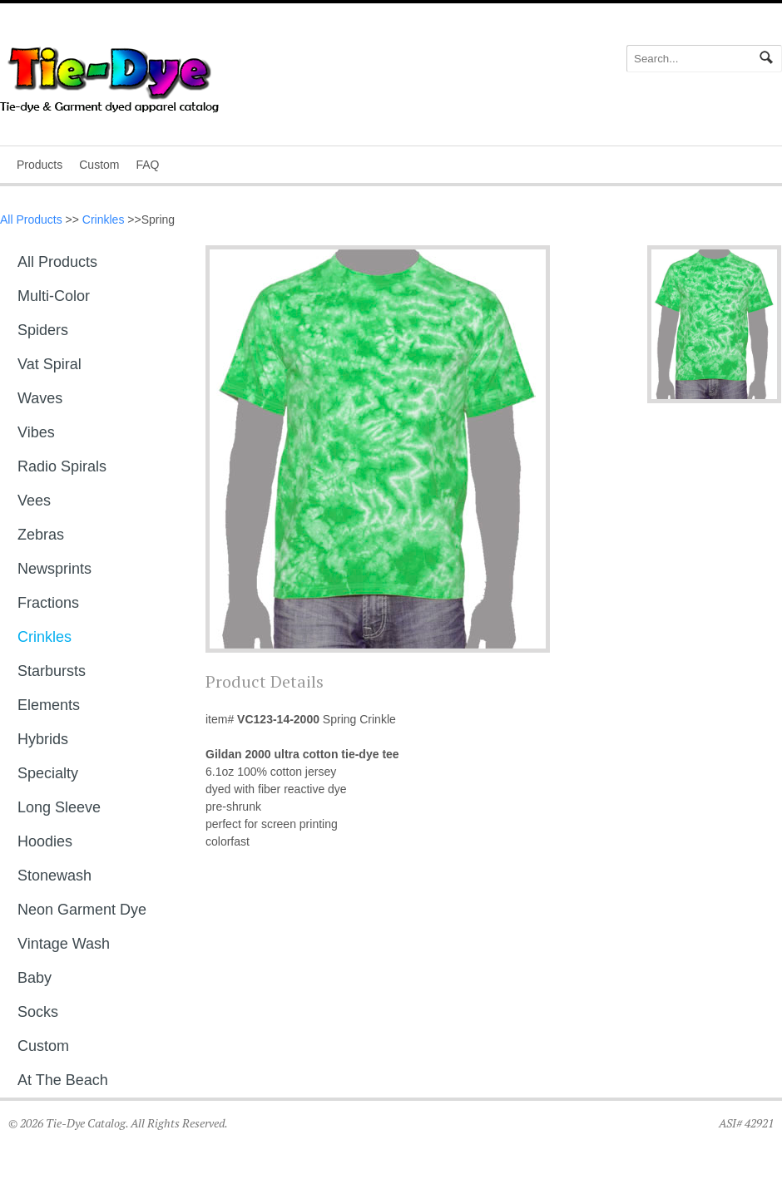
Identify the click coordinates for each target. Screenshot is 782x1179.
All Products (31, 219)
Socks (37, 1012)
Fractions (48, 602)
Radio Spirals (61, 466)
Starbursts (51, 671)
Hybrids (42, 739)
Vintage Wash (63, 943)
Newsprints (54, 568)
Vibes (36, 432)
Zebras (40, 534)
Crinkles (103, 219)
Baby (34, 977)
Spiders (42, 330)
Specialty (47, 773)
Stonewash (54, 875)
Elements (48, 705)
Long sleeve (59, 807)
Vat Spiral (49, 364)
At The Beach (62, 1080)
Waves (39, 398)
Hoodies (44, 841)
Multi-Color (53, 296)
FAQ (147, 164)
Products (39, 164)
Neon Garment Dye (81, 909)
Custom (99, 164)
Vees (34, 500)
